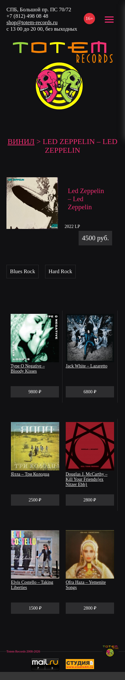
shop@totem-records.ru (32, 22)
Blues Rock (22, 271)
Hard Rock (60, 271)
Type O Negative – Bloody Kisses (28, 369)
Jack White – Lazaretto (86, 366)
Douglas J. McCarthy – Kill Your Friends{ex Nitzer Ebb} (87, 479)
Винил (21, 141)
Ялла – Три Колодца (30, 474)
